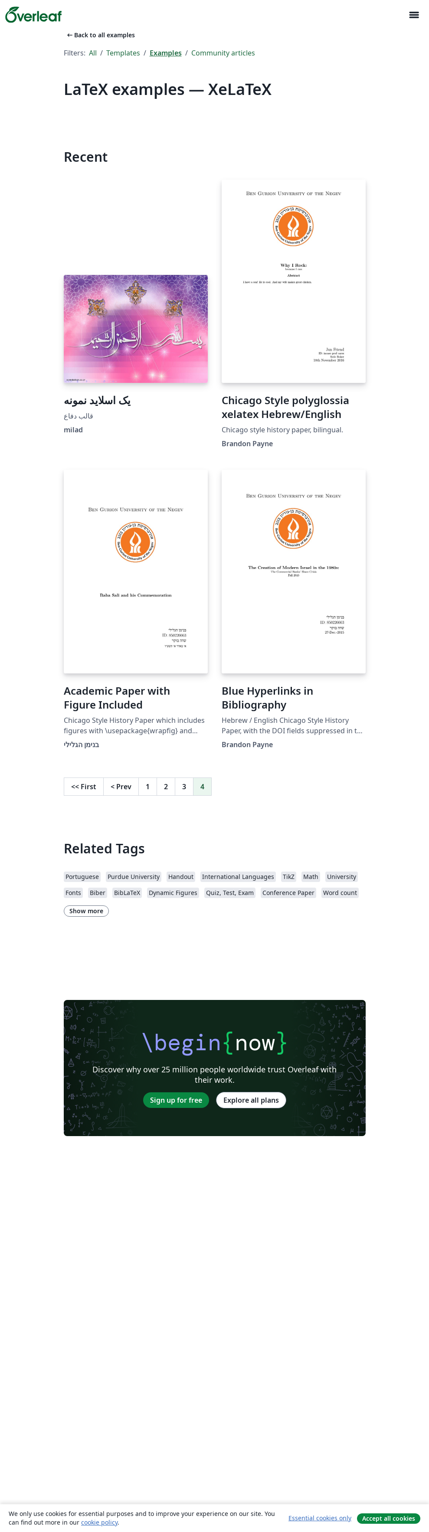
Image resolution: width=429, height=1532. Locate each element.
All (93, 53)
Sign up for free (176, 1100)
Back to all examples (100, 35)
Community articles (223, 53)
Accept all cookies (388, 1518)
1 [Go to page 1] (148, 786)
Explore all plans (251, 1100)
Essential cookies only (319, 1518)
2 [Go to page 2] (166, 786)
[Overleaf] (33, 14)
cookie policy (99, 1522)
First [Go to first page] (83, 786)
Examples (166, 53)
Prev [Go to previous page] (121, 786)
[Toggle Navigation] (414, 15)
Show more (86, 911)
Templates (123, 53)
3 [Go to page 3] (184, 786)
